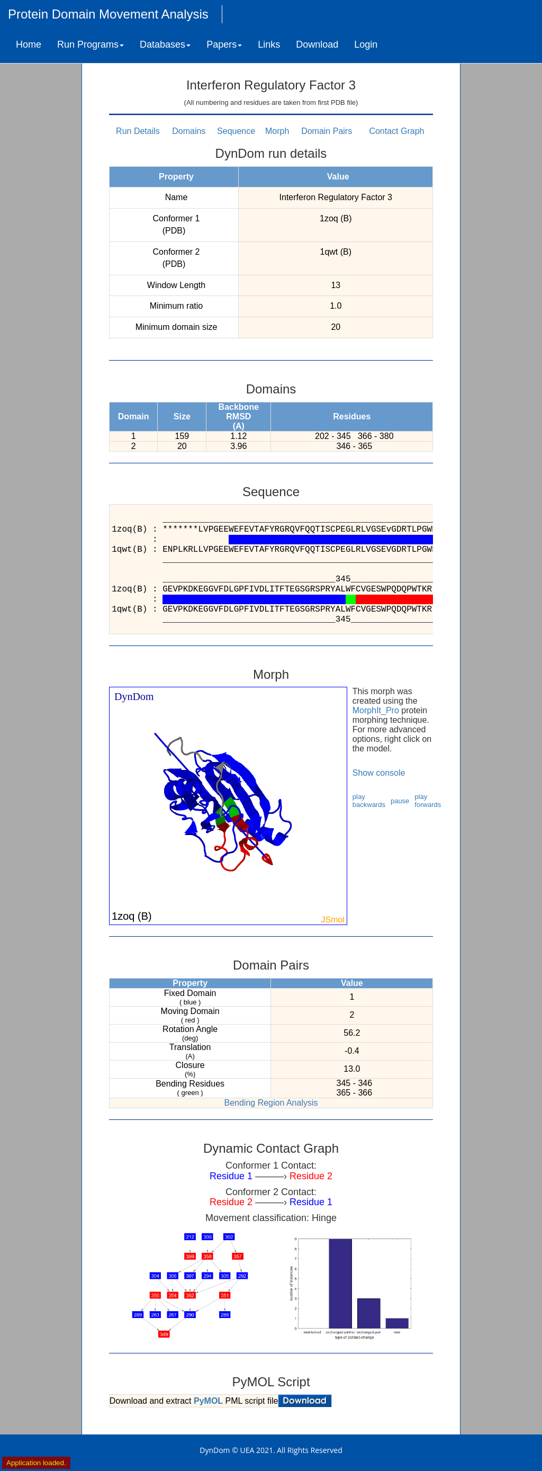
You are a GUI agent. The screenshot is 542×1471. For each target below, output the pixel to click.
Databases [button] (165, 44)
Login (365, 44)
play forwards (427, 801)
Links (269, 44)
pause (400, 801)
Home (28, 44)
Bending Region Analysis (271, 1102)
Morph (277, 131)
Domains (188, 131)
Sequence (236, 131)
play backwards (369, 801)
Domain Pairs (326, 131)
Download (317, 44)
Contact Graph (396, 131)
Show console (379, 772)
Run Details (138, 131)
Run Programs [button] (90, 44)
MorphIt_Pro (376, 710)
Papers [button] (224, 44)
